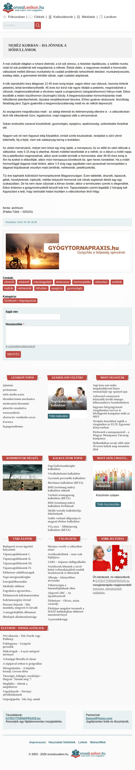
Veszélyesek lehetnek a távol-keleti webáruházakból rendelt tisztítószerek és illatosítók (66, 569)
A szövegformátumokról (20, 346)
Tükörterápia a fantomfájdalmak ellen (61, 586)
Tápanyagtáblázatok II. (17, 558)
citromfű (9, 281)
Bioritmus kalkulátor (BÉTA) (65, 482)
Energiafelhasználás (15, 581)
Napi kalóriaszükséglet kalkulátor (67, 402)
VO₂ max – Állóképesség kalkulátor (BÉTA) (62, 528)
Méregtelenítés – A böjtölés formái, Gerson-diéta (19, 669)
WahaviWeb (98, 741)
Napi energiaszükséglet (16, 576)
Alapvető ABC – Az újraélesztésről (59, 594)
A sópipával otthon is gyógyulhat (22, 663)
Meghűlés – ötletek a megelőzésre (15, 685)
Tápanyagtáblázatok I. (16, 553)
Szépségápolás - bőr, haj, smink (21, 698)
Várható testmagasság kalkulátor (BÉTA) (61, 496)
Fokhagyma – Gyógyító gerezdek (17, 645)
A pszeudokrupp (58, 618)
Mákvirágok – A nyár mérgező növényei (21, 652)
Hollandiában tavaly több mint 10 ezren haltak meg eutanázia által (111, 445)
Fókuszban (16, 17)
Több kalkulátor (58, 415)
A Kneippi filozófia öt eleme (19, 658)
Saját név (12, 311)
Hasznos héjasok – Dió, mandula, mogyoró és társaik (20, 606)
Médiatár (88, 17)
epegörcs (57, 288)
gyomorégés (74, 288)
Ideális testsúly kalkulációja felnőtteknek (64, 512)
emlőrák (117, 281)
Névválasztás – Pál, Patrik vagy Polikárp (21, 637)
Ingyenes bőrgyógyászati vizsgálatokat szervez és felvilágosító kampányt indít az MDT (111, 411)
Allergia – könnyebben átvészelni (61, 579)
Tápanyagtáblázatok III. (17, 562)
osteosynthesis (11, 412)
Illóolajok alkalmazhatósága (20, 616)
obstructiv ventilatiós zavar (19, 416)
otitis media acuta (13, 394)
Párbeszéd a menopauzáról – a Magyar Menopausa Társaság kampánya (111, 435)
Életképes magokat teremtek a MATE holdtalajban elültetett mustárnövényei (66, 611)
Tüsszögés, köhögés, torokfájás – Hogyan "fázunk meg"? (22, 677)
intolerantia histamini (16, 403)
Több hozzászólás (108, 504)
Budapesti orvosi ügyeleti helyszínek (18, 548)
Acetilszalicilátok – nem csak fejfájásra (65, 555)
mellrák (8, 288)
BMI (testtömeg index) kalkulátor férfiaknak (61, 504)
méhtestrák (24, 288)
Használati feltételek (62, 741)
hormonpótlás (82, 281)
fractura (8, 421)
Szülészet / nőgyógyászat (20, 300)
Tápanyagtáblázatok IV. (17, 567)
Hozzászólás (14, 324)
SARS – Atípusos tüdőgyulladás (67, 561)
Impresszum (37, 741)
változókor (101, 281)
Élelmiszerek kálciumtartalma (21, 595)
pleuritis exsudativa (14, 407)
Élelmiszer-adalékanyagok (18, 572)
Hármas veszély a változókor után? (65, 548)
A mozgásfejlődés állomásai (19, 611)
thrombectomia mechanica (19, 398)
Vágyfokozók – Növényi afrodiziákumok (17, 693)
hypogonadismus (13, 426)
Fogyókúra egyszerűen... (17, 590)
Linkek (82, 741)
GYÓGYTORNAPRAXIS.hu (112, 580)
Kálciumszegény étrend (17, 599)
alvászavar (62, 281)
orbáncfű (23, 281)
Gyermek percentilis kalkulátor (67, 477)
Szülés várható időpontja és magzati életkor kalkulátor (64, 519)
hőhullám (41, 288)
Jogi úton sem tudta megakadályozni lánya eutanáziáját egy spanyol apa (110, 388)
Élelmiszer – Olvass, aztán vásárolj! (63, 602)
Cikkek (39, 17)
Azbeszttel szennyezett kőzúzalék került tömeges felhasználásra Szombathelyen (111, 399)
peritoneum (10, 389)
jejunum (8, 384)
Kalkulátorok (63, 17)
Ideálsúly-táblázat (13, 585)
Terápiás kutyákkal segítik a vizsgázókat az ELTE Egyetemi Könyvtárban (111, 424)
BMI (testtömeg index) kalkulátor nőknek (61, 488)
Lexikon (110, 17)
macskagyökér (43, 281)
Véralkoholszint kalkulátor (64, 473)
